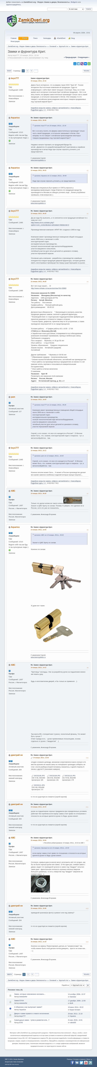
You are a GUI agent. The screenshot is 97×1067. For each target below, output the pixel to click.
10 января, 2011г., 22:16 (38, 81)
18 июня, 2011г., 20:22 (75, 1007)
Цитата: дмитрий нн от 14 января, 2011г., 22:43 (51, 848)
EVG (21, 1023)
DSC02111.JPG (38, 785)
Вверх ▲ (89, 1059)
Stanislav (73, 997)
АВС (13, 491)
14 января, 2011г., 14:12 (38, 667)
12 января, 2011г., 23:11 (38, 450)
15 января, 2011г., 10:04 (38, 840)
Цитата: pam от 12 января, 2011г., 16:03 (48, 456)
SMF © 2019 (9, 1059)
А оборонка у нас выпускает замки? (28, 1007)
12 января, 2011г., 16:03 (38, 399)
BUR (71, 1003)
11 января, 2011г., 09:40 (38, 120)
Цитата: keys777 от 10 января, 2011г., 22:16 (50, 125)
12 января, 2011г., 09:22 (38, 170)
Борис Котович (75, 1010)
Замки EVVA (19, 1001)
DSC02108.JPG (53, 776)
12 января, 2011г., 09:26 (38, 213)
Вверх (9, 974)
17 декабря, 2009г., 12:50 (77, 1001)
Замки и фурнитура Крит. (40, 78)
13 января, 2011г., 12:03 (38, 529)
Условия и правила (79, 1059)
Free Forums (15, 1064)
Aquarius (15, 118)
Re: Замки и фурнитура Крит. (41, 118)
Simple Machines (18, 1059)
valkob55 (73, 1023)
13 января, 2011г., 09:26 (38, 493)
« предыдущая (70, 57)
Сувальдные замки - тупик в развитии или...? (31, 1020)
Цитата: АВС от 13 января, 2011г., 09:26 (49, 535)
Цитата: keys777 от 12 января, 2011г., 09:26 (50, 405)
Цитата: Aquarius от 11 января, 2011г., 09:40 (50, 175)
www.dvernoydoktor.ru (38, 160)
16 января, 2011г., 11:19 (38, 941)
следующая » (83, 57)
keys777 (15, 78)
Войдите (74, 2)
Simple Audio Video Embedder (14, 1062)
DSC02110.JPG (68, 776)
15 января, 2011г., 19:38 (38, 908)
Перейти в (65, 985)
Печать (86, 71)
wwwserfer (23, 997)
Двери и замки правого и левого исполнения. (31, 1013)
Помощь (69, 1059)
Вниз (9, 71)
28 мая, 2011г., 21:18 (75, 1014)
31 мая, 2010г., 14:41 (75, 1020)
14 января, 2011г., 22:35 (41, 757)
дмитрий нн (17, 755)
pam (13, 397)
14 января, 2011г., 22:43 (38, 807)
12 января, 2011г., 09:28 (38, 281)
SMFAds (7, 1064)
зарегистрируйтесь (13, 5)
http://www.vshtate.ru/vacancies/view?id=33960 (48, 288)
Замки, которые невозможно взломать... (29, 994)
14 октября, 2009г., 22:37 (76, 994)
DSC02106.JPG (38, 776)
